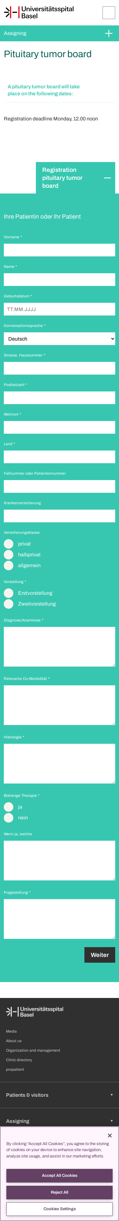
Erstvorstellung (35, 593)
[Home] (39, 12)
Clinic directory (19, 1060)
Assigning (15, 33)
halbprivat (29, 554)
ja (20, 807)
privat (24, 543)
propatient (15, 1069)
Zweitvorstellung (37, 604)
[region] (59, 1173)
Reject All (59, 1192)
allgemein (29, 565)
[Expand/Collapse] (108, 12)
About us (14, 1041)
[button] (59, 90)
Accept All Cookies (59, 1175)
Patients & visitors (27, 1095)
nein (23, 817)
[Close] (110, 1136)
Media (11, 1031)
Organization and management (33, 1050)
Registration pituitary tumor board (62, 177)
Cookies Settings (59, 1209)
